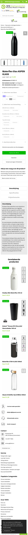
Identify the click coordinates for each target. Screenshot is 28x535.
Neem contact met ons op (8, 178)
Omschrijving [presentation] (14, 188)
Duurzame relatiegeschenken (12, 25)
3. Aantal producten (8, 142)
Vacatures (3, 505)
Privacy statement (5, 511)
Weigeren (13, 530)
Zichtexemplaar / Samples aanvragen (10, 469)
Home (2, 25)
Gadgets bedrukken (6, 486)
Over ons (3, 502)
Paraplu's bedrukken (6, 493)
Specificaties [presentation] (14, 193)
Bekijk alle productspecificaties (10, 87)
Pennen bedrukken (5, 479)
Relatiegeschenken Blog (7, 507)
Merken (3, 495)
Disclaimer (3, 514)
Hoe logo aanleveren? (6, 467)
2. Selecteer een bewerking (11, 104)
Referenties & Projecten (7, 509)
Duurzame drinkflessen (7, 27)
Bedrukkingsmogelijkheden (8, 462)
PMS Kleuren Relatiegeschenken (9, 465)
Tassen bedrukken (5, 481)
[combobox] (12, 15)
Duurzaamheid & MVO (6, 471)
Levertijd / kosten (5, 458)
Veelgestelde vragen (6, 456)
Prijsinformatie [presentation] (13, 197)
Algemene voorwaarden (7, 516)
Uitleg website (4, 460)
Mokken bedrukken (5, 488)
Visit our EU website (6, 518)
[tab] (14, 188)
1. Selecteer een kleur (9, 92)
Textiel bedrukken (5, 490)
